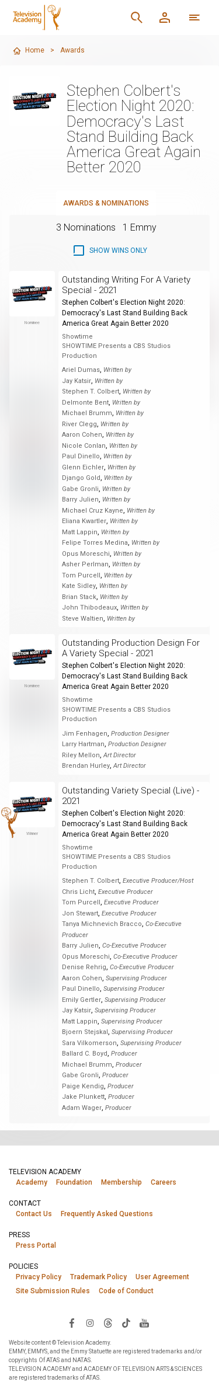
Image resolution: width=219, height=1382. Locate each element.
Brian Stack (79, 597)
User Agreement (162, 1277)
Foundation (74, 1182)
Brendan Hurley (86, 766)
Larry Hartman (83, 744)
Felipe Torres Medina (95, 542)
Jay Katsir (76, 381)
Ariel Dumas (81, 370)
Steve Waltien (82, 618)
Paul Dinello (81, 456)
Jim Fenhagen (84, 733)
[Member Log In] (165, 18)
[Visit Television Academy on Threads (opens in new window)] (108, 1322)
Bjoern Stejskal (85, 1032)
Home (28, 50)
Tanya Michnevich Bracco (102, 924)
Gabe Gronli (80, 489)
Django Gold (81, 478)
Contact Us (34, 1214)
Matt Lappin (80, 532)
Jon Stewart (80, 913)
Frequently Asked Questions (107, 1214)
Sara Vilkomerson (89, 1043)
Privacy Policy (38, 1277)
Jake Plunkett (83, 1097)
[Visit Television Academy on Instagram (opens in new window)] (90, 1322)
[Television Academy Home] (65, 17)
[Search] (137, 18)
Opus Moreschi (86, 554)
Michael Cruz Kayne (92, 510)
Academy (31, 1182)
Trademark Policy (98, 1277)
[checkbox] (109, 250)
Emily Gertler (81, 1000)
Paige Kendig (83, 1086)
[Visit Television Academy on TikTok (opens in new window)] (126, 1322)
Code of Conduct (126, 1291)
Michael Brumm (87, 413)
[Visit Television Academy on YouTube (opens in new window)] (144, 1322)
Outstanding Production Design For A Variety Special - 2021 (131, 648)
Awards (72, 50)
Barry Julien (80, 499)
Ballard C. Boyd (84, 1053)
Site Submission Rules (53, 1291)
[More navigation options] (194, 18)
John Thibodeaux (89, 607)
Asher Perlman (85, 564)
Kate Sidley (79, 586)
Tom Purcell (81, 575)
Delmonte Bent (85, 402)
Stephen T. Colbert (90, 391)
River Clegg (79, 424)
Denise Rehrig (84, 967)
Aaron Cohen (82, 434)
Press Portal (36, 1245)
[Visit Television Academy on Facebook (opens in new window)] (71, 1322)
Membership (121, 1182)
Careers (163, 1182)
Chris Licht (78, 892)
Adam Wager (82, 1108)
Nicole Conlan (84, 446)
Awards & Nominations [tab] (106, 203)
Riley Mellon (81, 755)
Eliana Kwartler (84, 521)
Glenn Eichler (83, 467)
